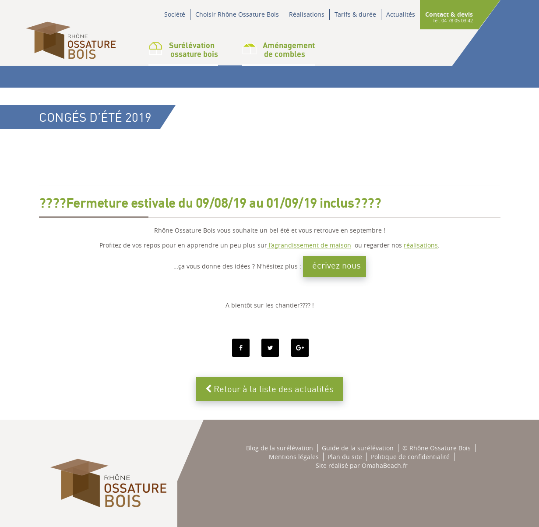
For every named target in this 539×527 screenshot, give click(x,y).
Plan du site (345, 457)
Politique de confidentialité (410, 457)
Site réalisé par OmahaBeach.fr (362, 465)
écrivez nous (336, 265)
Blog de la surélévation (279, 448)
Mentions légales (294, 457)
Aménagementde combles (278, 49)
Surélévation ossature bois (183, 49)
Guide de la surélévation (358, 448)
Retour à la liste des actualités (269, 388)
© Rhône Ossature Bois (436, 448)
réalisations (421, 245)
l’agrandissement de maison (309, 245)
